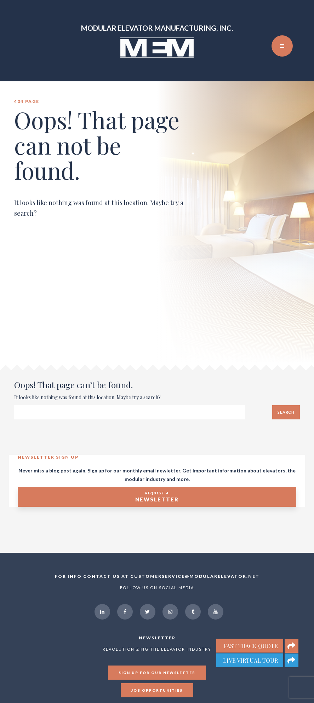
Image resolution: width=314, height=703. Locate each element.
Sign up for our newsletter (157, 672)
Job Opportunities (157, 690)
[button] (291, 660)
